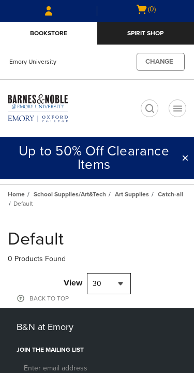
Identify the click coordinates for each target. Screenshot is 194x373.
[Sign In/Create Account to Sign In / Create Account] (48, 11)
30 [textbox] (97, 283)
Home (16, 194)
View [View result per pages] (73, 283)
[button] (185, 158)
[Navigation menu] (177, 108)
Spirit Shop (145, 33)
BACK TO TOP (49, 298)
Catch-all (170, 194)
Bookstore (48, 33)
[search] (149, 108)
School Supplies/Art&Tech (70, 194)
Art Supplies (132, 194)
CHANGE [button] (159, 62)
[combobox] (109, 283)
